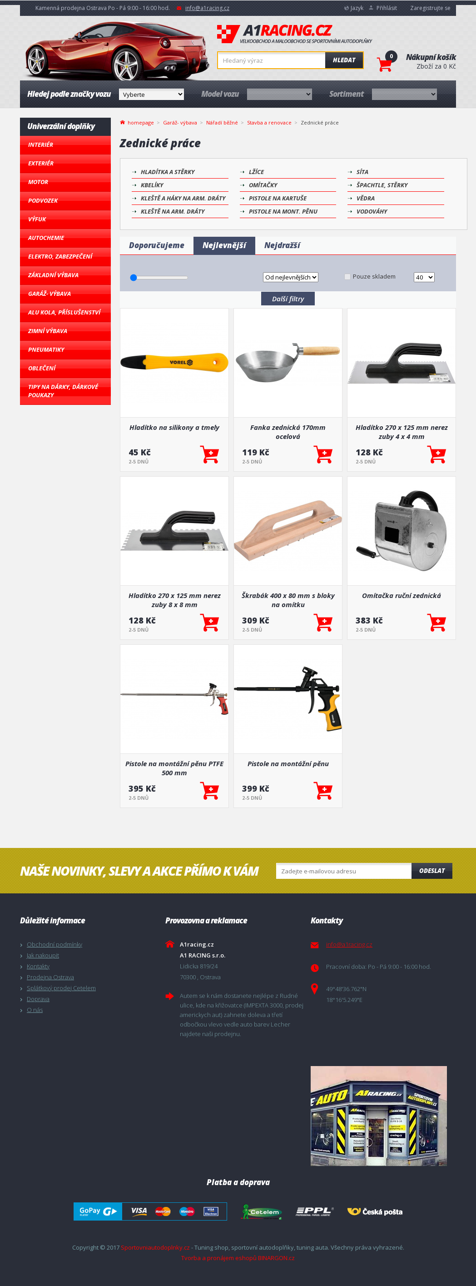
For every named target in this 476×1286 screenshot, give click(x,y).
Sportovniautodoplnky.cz (155, 1247)
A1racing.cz (294, 34)
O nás (35, 1010)
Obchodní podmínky (54, 944)
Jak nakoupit (43, 955)
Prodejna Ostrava (50, 977)
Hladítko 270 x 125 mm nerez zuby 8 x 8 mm (175, 600)
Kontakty (38, 966)
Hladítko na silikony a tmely (174, 427)
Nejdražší (282, 245)
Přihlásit (387, 8)
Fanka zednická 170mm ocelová (288, 432)
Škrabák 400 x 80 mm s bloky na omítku (288, 600)
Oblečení (41, 368)
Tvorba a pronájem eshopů (219, 1258)
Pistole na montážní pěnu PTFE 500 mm (174, 768)
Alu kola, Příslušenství (64, 312)
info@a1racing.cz (207, 8)
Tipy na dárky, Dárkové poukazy (63, 391)
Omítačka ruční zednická (401, 595)
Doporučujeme (156, 245)
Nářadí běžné (222, 122)
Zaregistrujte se (430, 8)
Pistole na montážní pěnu (288, 763)
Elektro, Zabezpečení (60, 256)
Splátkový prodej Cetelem (61, 988)
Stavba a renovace (269, 122)
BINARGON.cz (276, 1258)
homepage (141, 122)
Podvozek (43, 200)
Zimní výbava (47, 331)
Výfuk (37, 219)
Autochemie (46, 238)
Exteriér (41, 163)
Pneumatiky (46, 349)
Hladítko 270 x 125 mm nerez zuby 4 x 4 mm (402, 432)
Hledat (344, 60)
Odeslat (432, 871)
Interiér (40, 144)
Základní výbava (53, 275)
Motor (38, 182)
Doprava (38, 999)
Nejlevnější (224, 245)
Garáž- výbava (49, 293)
